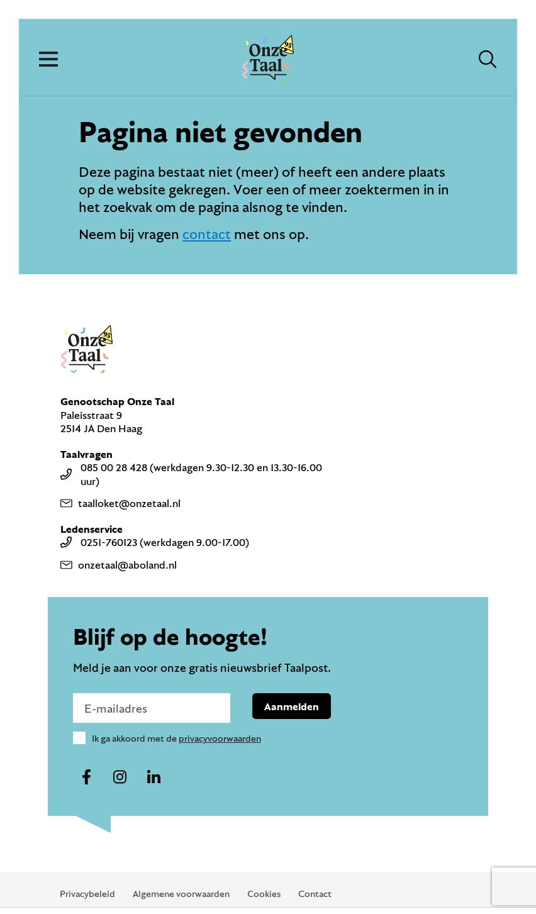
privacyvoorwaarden (220, 738)
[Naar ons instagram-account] (120, 777)
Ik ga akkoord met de (176, 738)
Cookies (264, 894)
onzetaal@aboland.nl (118, 564)
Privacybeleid (87, 894)
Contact (315, 894)
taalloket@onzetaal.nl (120, 503)
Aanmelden (291, 706)
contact (206, 234)
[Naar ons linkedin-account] (153, 777)
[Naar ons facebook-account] (87, 777)
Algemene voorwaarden (181, 894)
